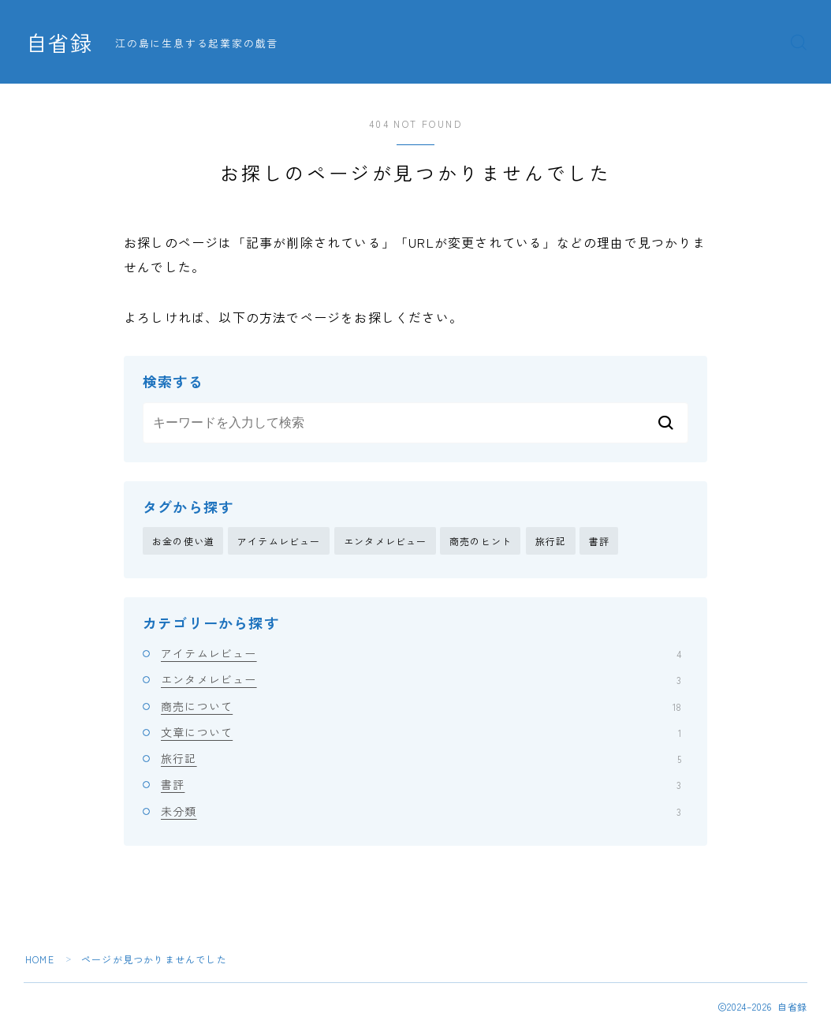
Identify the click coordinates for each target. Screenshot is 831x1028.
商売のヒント (480, 541)
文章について (421, 732)
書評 (599, 541)
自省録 (59, 42)
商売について (421, 706)
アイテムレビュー (279, 541)
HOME (39, 959)
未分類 (421, 811)
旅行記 (551, 541)
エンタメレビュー (385, 541)
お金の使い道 (183, 541)
